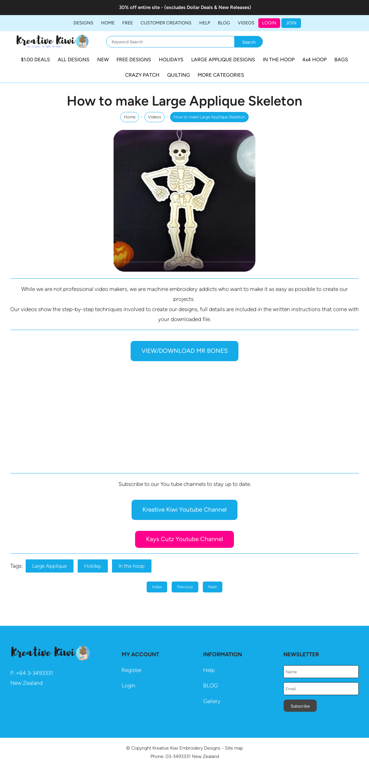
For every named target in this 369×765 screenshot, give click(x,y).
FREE (127, 23)
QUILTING (178, 75)
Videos (246, 23)
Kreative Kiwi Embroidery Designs (186, 748)
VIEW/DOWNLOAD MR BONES (185, 350)
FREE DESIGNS (133, 59)
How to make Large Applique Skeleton (209, 117)
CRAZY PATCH (142, 75)
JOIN (291, 23)
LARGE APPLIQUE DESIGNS (223, 59)
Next (212, 586)
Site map (234, 748)
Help (209, 670)
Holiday (92, 566)
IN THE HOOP (279, 59)
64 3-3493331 (36, 673)
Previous (185, 586)
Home (108, 23)
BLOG (224, 23)
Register (132, 670)
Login (269, 23)
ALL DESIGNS (74, 59)
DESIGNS (83, 23)
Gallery (211, 701)
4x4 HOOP (314, 59)
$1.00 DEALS (35, 59)
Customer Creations (166, 23)
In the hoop (131, 566)
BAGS (341, 59)
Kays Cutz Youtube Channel (184, 539)
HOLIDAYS (171, 59)
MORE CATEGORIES (221, 75)
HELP (204, 23)
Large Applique (49, 566)
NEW (103, 59)
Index (157, 586)
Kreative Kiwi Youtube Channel (184, 509)
